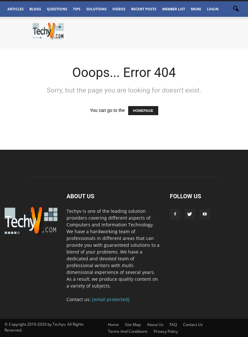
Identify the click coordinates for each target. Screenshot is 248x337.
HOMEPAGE (143, 111)
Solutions (96, 8)
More (196, 8)
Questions (57, 8)
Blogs (35, 8)
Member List (173, 8)
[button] (235, 9)
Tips (76, 8)
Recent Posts (143, 8)
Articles (15, 8)
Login (213, 8)
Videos (118, 8)
